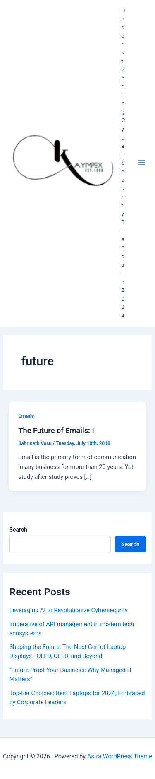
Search (18, 529)
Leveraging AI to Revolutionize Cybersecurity (68, 610)
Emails (26, 416)
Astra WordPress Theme (119, 756)
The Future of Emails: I (56, 430)
